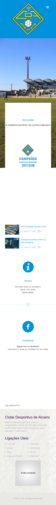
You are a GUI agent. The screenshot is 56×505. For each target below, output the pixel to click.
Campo (10, 448)
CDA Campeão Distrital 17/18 (33, 226)
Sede (9, 452)
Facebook (11, 444)
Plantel (33, 452)
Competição (35, 448)
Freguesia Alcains (14, 456)
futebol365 (34, 456)
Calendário (34, 444)
